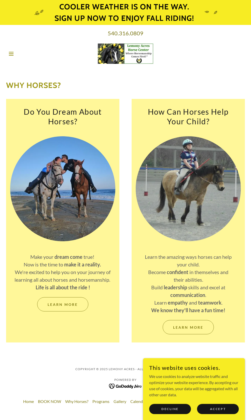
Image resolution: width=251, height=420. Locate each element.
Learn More (63, 304)
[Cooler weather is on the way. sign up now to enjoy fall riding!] (125, 12)
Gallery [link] (120, 401)
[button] (24, 54)
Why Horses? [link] (76, 401)
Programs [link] (100, 401)
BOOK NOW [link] (49, 401)
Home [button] (28, 401)
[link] (125, 53)
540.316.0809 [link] (125, 33)
